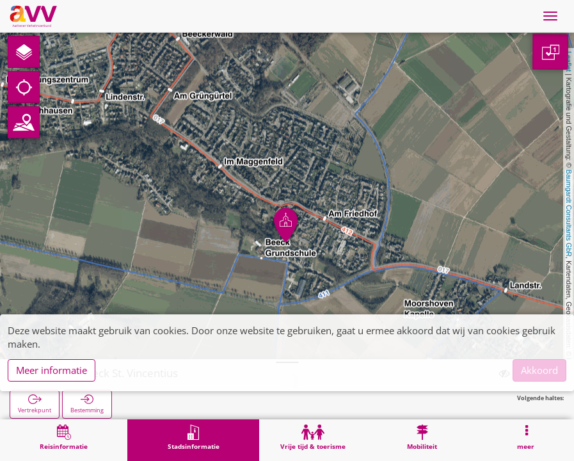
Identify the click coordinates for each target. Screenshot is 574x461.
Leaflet (569, 61)
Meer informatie (51, 370)
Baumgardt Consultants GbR (569, 213)
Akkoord (539, 370)
